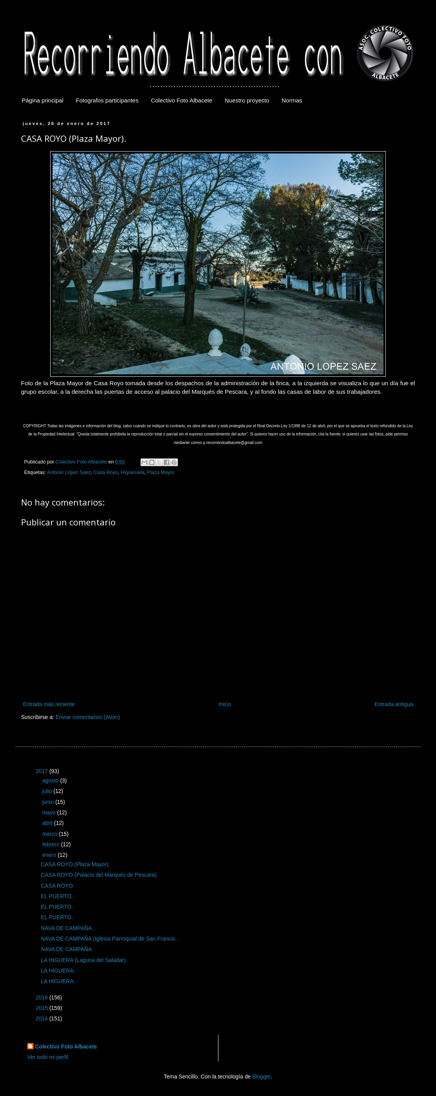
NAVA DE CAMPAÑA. (67, 928)
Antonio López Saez (69, 472)
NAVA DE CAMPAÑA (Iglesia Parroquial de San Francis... (110, 939)
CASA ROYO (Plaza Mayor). (75, 864)
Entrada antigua (393, 704)
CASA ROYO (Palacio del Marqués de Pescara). (99, 875)
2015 (42, 1008)
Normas (292, 100)
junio (48, 802)
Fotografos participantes (107, 100)
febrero (51, 844)
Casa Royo (106, 472)
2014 (42, 1018)
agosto (51, 780)
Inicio (224, 704)
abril (48, 823)
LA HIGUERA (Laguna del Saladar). (84, 960)
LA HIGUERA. (58, 970)
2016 (42, 997)
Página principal (42, 100)
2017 (42, 771)
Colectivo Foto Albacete (182, 100)
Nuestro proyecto (247, 100)
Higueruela (132, 472)
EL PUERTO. (57, 896)
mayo (49, 812)
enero (50, 855)
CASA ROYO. (57, 886)
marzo (50, 834)
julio (47, 791)
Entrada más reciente (49, 704)
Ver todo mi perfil (47, 1057)
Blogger (261, 1076)
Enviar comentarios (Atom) (88, 717)
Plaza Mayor (160, 472)
